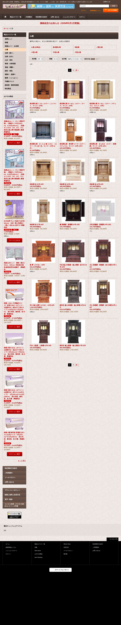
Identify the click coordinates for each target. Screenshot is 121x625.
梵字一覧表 (8, 499)
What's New (67, 544)
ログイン (83, 10)
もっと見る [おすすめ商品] (22, 461)
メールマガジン (10, 477)
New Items (38, 550)
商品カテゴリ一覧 (40, 544)
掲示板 (65, 554)
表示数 (34, 59)
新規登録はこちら (95, 10)
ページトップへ (114, 539)
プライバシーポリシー (12, 490)
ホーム (8, 544)
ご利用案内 (8, 473)
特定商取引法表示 (11, 468)
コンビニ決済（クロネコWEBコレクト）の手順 (14, 505)
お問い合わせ (9, 482)
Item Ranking (38, 557)
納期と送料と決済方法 (12, 495)
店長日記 (66, 547)
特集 (36, 547)
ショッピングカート (11, 550)
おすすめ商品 (38, 554)
